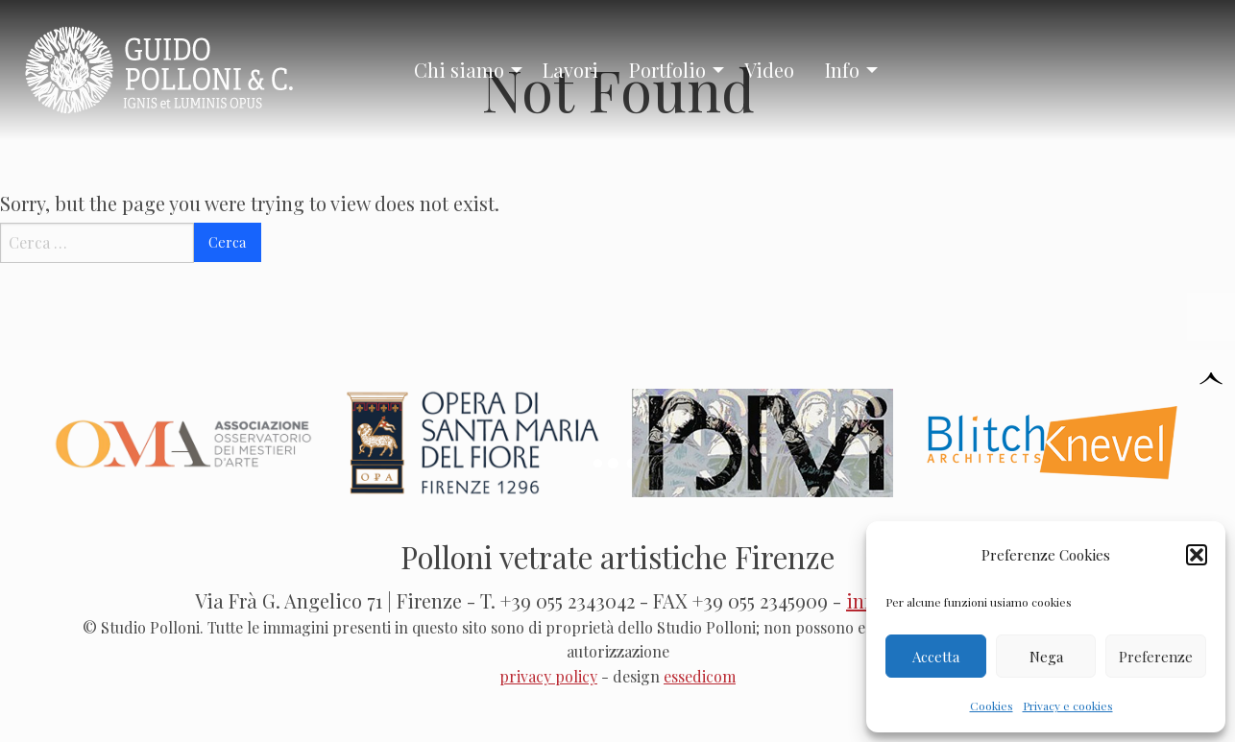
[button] (1196, 554)
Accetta (935, 656)
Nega (1046, 656)
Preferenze (1156, 656)
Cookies (991, 705)
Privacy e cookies (1068, 705)
